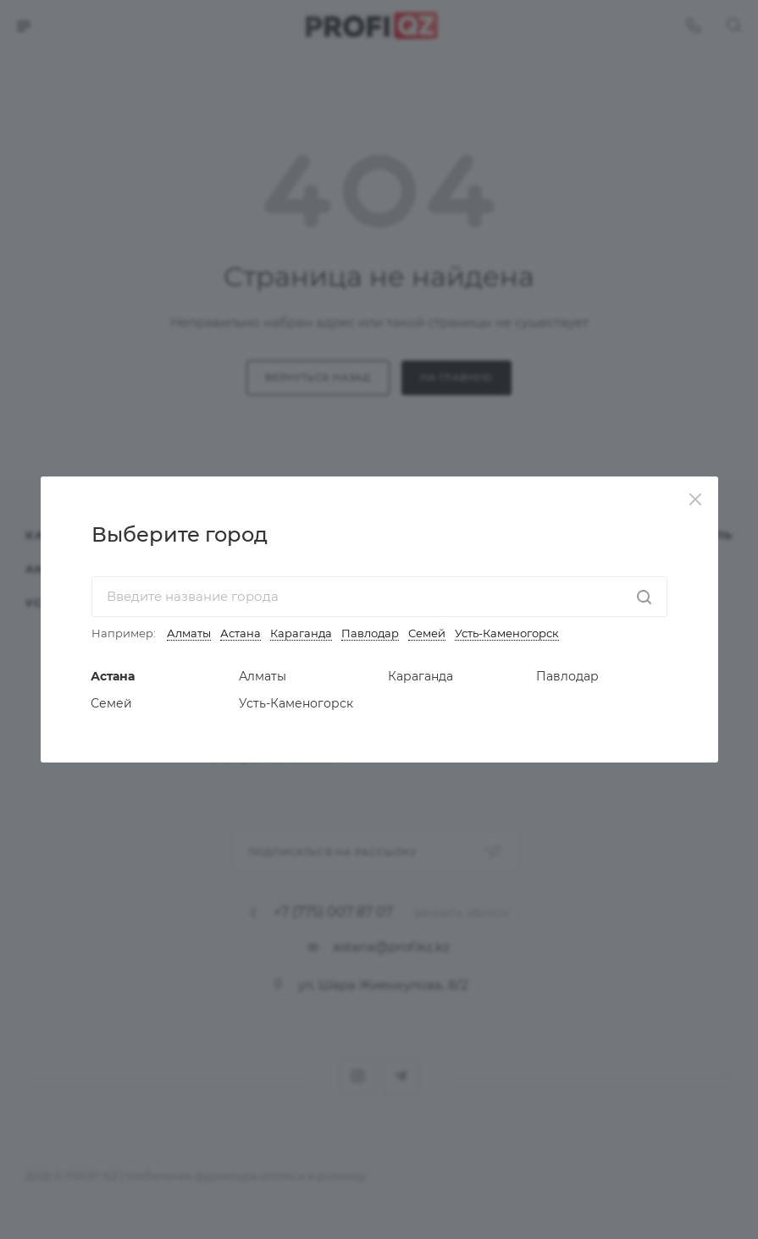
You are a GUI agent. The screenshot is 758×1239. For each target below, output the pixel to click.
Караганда (301, 633)
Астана (240, 633)
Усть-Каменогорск (507, 633)
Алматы (189, 633)
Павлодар (370, 633)
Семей (426, 633)
